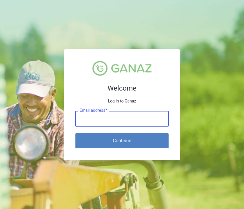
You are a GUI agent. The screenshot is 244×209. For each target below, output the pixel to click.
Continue (122, 140)
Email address (93, 110)
